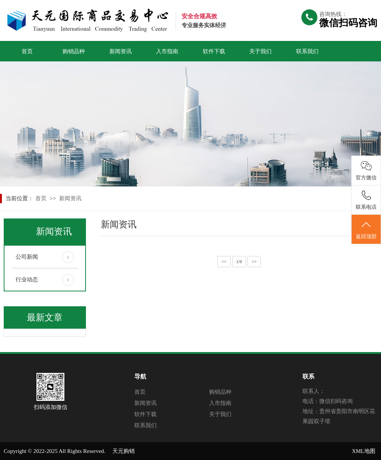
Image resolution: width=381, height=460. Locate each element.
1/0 (239, 261)
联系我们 (307, 51)
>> (254, 261)
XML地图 (363, 451)
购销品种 (74, 51)
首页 (27, 51)
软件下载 (214, 51)
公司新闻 (27, 257)
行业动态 (27, 279)
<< (224, 261)
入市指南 (167, 51)
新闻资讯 (120, 51)
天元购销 (123, 451)
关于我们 (260, 51)
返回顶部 (366, 229)
